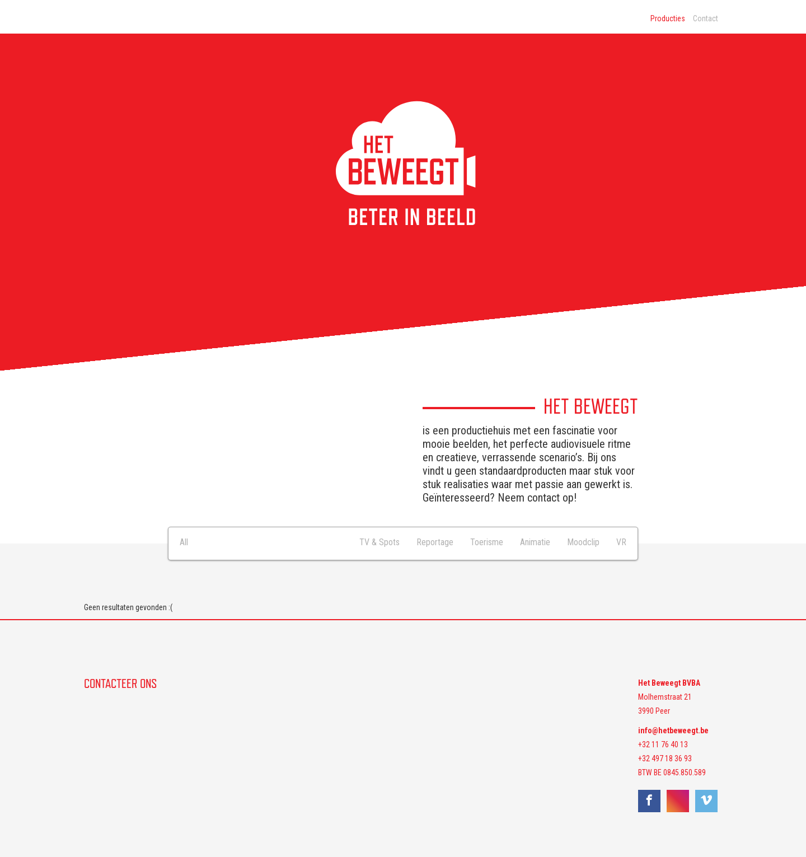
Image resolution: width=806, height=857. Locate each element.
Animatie (535, 542)
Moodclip (583, 542)
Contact (705, 18)
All (184, 542)
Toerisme (486, 542)
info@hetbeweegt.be (673, 730)
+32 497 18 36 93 (665, 758)
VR (621, 542)
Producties (667, 18)
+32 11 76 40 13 (663, 744)
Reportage (434, 542)
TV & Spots (379, 542)
